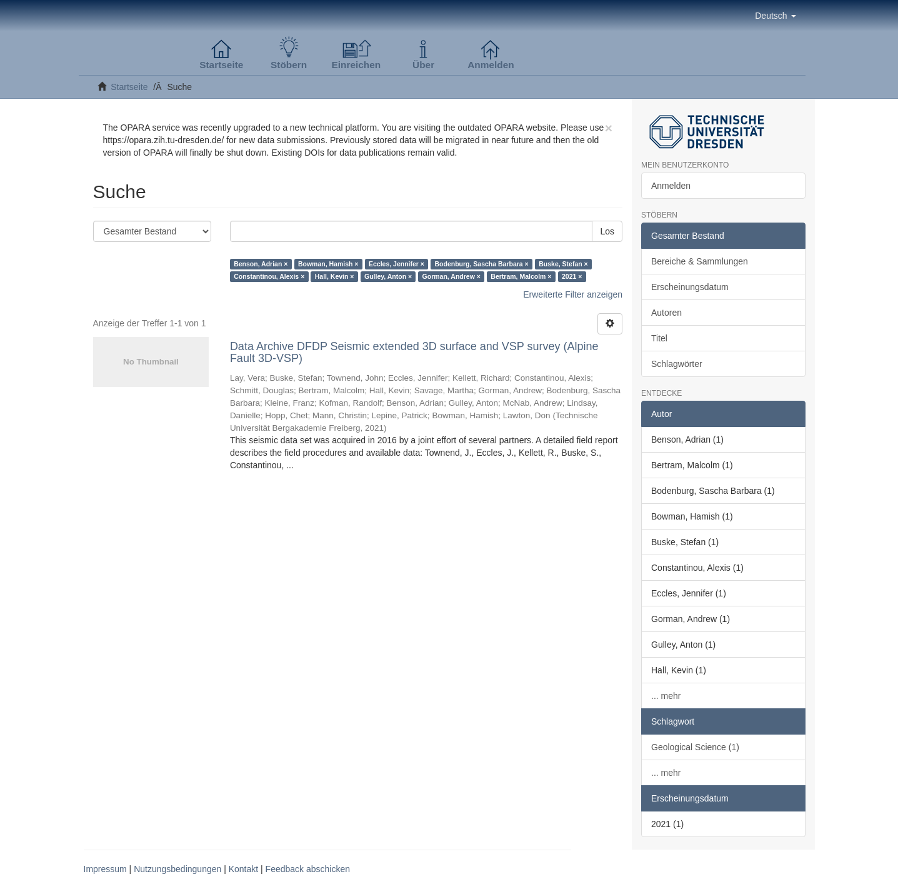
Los (607, 231)
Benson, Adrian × (260, 264)
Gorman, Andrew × (451, 276)
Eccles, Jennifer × (396, 264)
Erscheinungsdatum (690, 287)
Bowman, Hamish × (328, 264)
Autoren (666, 313)
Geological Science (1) (695, 747)
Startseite (129, 87)
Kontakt (243, 869)
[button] (775, 15)
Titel (659, 338)
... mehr (666, 696)
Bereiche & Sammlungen (699, 261)
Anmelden (671, 186)
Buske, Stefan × (563, 264)
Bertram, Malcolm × (521, 276)
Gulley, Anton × (388, 276)
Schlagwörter (676, 364)
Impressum (105, 869)
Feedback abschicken (308, 869)
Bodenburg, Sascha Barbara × (481, 264)
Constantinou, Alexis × (269, 276)
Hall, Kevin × (334, 276)
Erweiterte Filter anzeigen (572, 294)
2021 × (572, 276)
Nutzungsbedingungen (177, 869)
